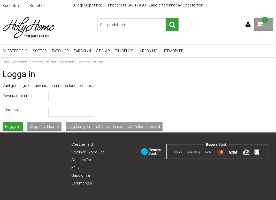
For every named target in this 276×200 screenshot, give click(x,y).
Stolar (103, 51)
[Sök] (138, 24)
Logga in (12, 126)
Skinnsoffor (81, 160)
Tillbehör (124, 51)
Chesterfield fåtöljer (43, 62)
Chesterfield (15, 51)
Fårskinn (82, 51)
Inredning (148, 51)
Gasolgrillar (80, 175)
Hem (6, 62)
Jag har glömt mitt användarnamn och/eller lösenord (114, 126)
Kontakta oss (14, 6)
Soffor (40, 51)
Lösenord (11, 110)
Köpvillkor (38, 6)
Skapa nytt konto (44, 126)
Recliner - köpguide (88, 152)
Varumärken (81, 183)
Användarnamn (15, 95)
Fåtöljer (60, 51)
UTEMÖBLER (173, 51)
